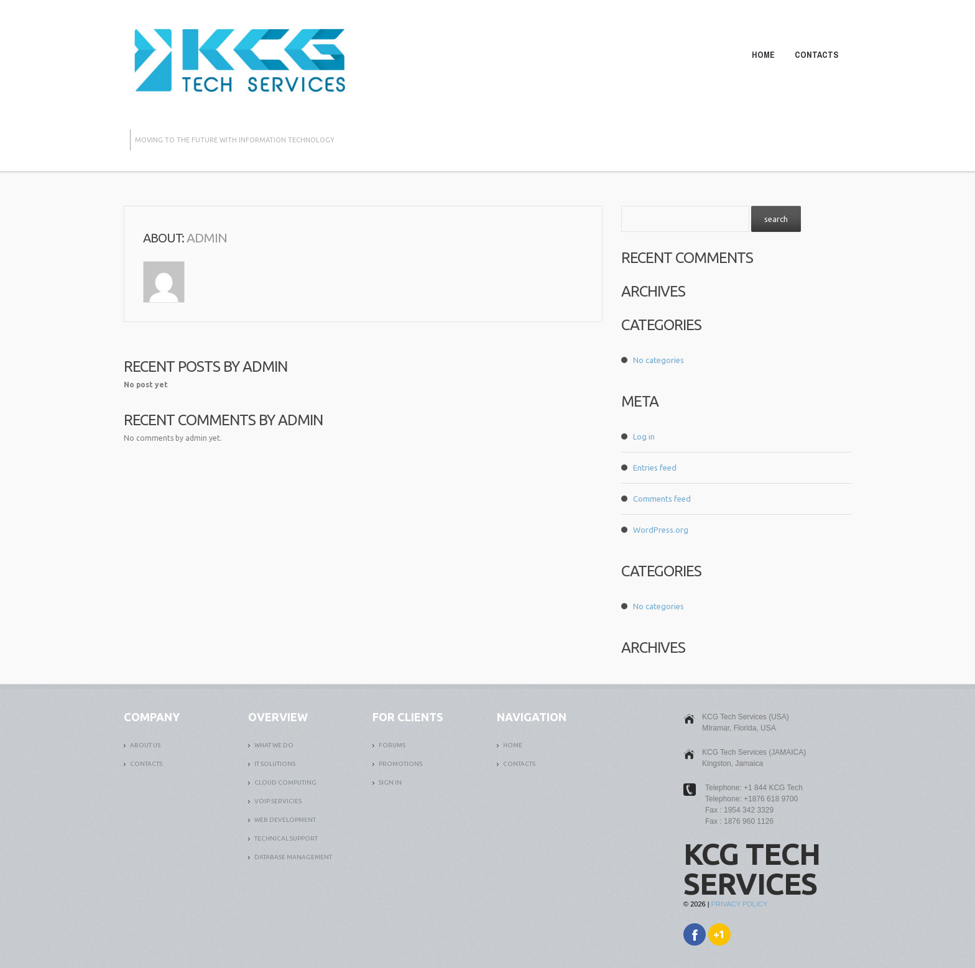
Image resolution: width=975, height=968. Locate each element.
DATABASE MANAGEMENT (293, 857)
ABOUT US (145, 745)
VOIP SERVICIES (278, 801)
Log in (644, 436)
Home (763, 54)
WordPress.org (660, 529)
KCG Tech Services (751, 868)
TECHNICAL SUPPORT (286, 838)
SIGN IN (390, 782)
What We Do (273, 745)
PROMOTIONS (400, 763)
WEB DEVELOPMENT (285, 819)
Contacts (816, 54)
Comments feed (662, 498)
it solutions (274, 763)
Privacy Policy (739, 904)
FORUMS (392, 745)
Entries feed (655, 467)
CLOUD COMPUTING (285, 782)
